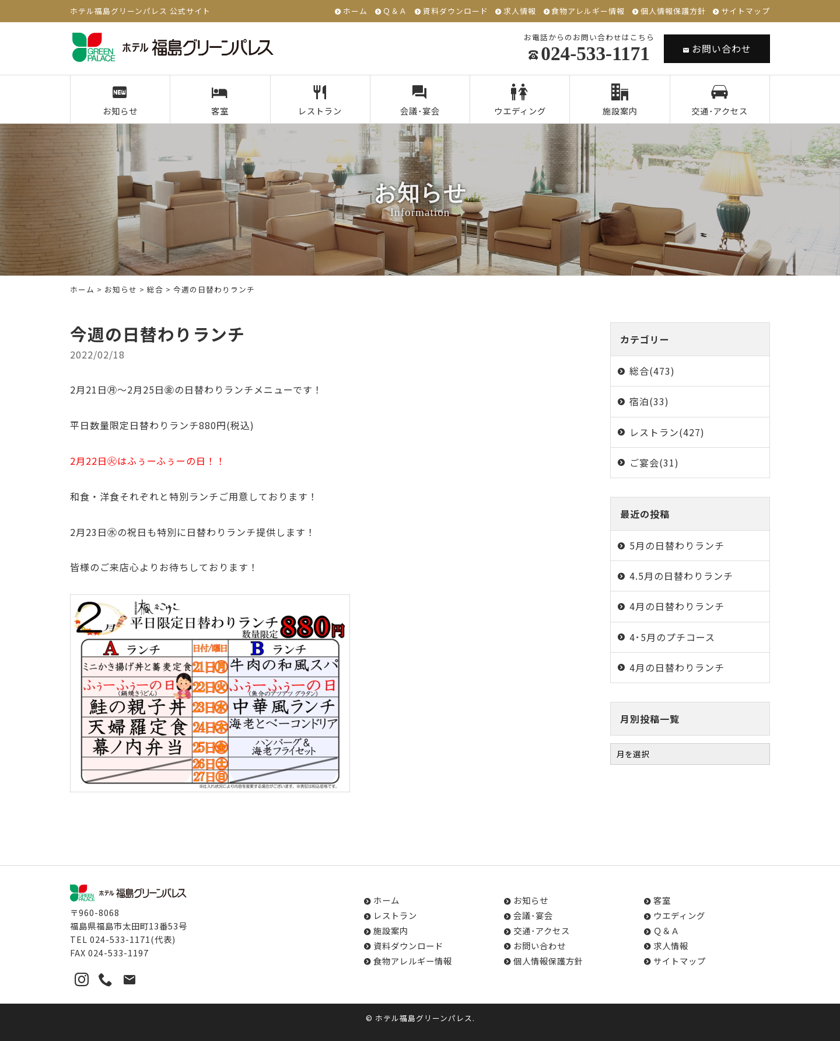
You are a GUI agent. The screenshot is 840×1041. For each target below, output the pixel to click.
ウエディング (520, 100)
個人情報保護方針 (673, 11)
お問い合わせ (716, 48)
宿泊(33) (649, 401)
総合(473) (652, 371)
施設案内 (620, 100)
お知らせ (120, 100)
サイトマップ (745, 11)
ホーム (355, 11)
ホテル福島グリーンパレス (424, 1017)
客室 (220, 100)
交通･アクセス (719, 100)
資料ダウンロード (455, 11)
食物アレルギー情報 (588, 11)
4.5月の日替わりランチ (681, 576)
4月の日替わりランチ (676, 606)
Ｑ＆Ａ (395, 11)
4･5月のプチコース (672, 637)
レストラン (320, 100)
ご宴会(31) (654, 462)
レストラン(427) (667, 432)
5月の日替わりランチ (676, 545)
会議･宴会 (420, 100)
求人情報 (519, 11)
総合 (155, 289)
